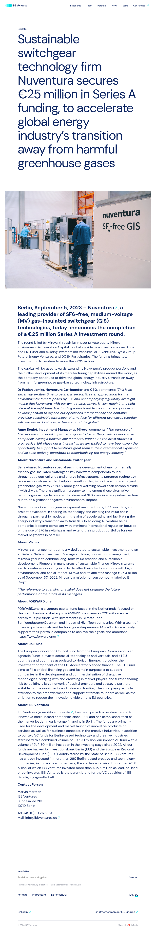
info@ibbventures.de (41, 817)
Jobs (125, 5)
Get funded (139, 5)
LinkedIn (23, 912)
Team (89, 5)
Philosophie (75, 5)
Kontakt (22, 894)
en (131, 894)
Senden (133, 877)
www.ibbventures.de (54, 712)
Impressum (39, 894)
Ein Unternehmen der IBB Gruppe (115, 912)
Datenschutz (59, 894)
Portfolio (102, 5)
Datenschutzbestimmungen (68, 884)
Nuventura (101, 307)
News (114, 5)
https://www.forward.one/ (37, 636)
